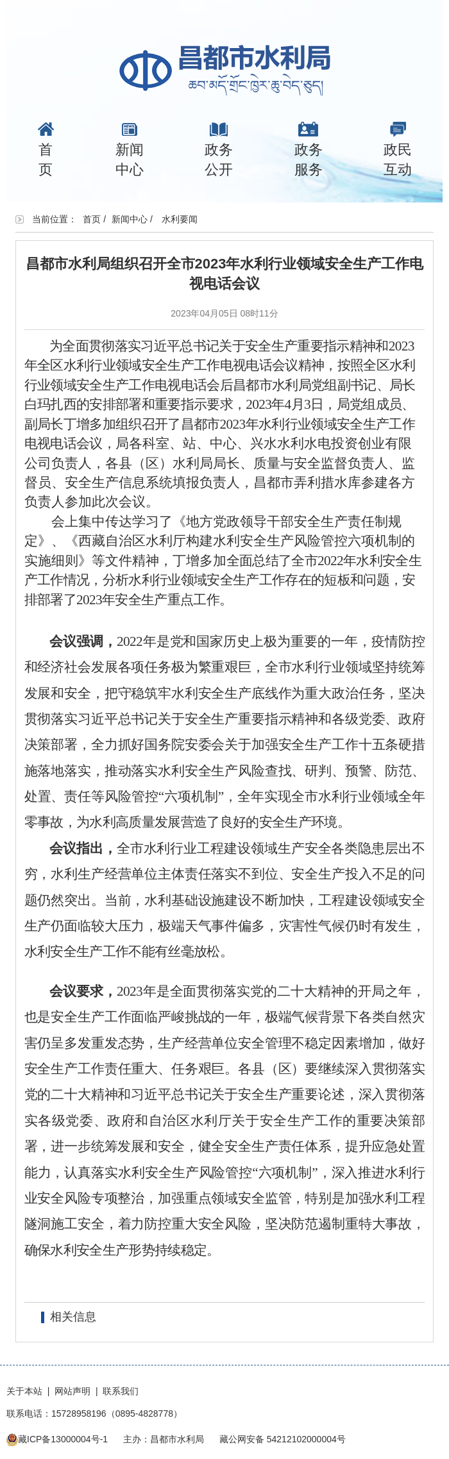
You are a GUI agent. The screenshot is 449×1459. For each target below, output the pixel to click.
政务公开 (219, 149)
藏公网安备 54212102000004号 (282, 1439)
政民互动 (398, 149)
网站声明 (72, 1391)
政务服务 (308, 149)
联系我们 (121, 1391)
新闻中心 (129, 149)
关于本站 (24, 1391)
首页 (46, 149)
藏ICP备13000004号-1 (63, 1439)
